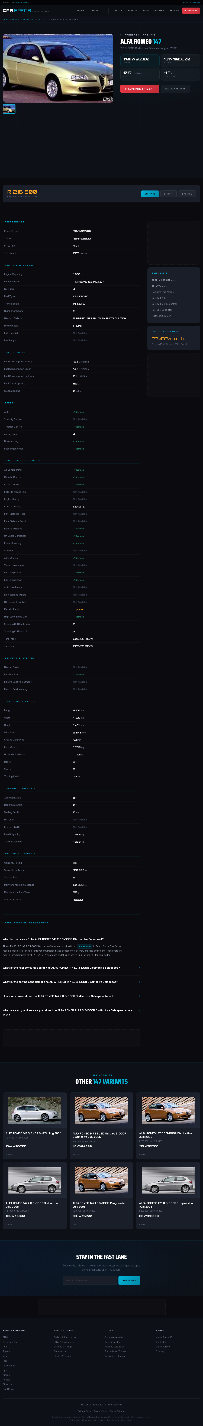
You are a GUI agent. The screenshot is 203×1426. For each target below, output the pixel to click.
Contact (96, 10)
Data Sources (163, 1346)
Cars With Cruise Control (164, 303)
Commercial (60, 1351)
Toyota (6, 1351)
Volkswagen (9, 1365)
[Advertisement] (101, 151)
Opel (5, 1370)
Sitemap (160, 1351)
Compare (150, 193)
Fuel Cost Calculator (162, 309)
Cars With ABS (159, 297)
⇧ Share (187, 193)
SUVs (146, 10)
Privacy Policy (84, 1411)
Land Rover (8, 1389)
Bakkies (159, 10)
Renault (6, 1379)
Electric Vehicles (62, 1356)
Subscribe (129, 1280)
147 (40, 19)
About (80, 10)
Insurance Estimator (115, 1356)
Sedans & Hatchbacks (65, 1337)
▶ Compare (191, 10)
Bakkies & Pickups (63, 1346)
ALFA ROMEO (29, 19)
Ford (5, 1360)
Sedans (174, 10)
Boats (185, 2)
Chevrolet (7, 1384)
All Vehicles (195, 2)
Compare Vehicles (114, 1337)
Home (118, 10)
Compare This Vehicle (163, 291)
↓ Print (168, 193)
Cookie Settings (117, 1411)
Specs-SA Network (22, 2)
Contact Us (161, 1342)
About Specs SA (164, 1337)
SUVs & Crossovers (64, 1342)
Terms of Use (100, 1411)
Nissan (6, 1374)
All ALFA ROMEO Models (163, 280)
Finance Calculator (161, 315)
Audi (5, 1346)
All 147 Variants (175, 88)
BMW (5, 1337)
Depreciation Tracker (115, 1351)
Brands (132, 10)
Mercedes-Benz (10, 1342)
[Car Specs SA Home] (26, 11)
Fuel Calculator (112, 1342)
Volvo (5, 1356)
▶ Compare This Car (139, 88)
